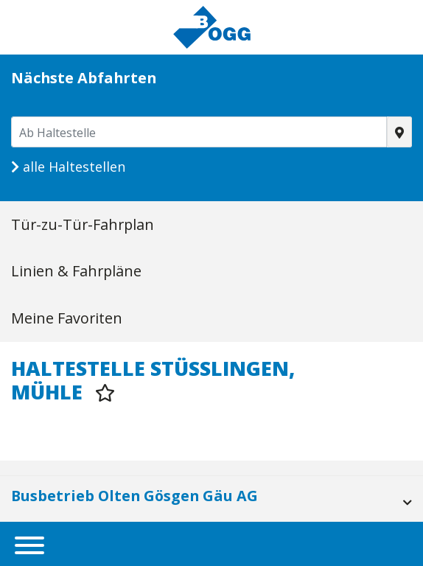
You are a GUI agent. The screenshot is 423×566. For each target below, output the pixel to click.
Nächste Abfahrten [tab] (83, 78)
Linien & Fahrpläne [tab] (76, 271)
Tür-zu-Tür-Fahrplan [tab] (82, 224)
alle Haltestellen (68, 166)
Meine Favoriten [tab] (66, 318)
